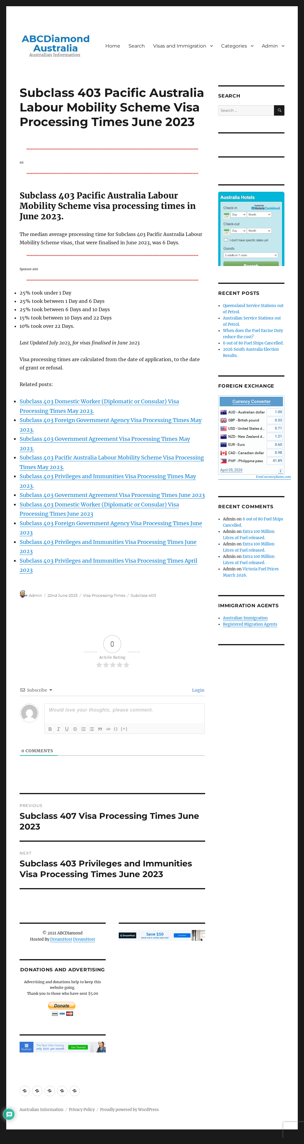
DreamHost (61, 939)
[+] (124, 728)
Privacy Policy (82, 1109)
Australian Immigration (245, 618)
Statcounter (14, 1140)
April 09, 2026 (231, 470)
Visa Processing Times (104, 595)
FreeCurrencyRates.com (273, 477)
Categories (234, 46)
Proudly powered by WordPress (129, 1109)
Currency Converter (251, 401)
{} (116, 728)
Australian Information (42, 1109)
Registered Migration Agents (250, 624)
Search (137, 46)
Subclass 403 (143, 595)
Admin (270, 46)
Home (112, 46)
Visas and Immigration (179, 46)
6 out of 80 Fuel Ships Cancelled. (253, 343)
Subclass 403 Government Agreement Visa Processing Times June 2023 (112, 495)
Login (197, 690)
